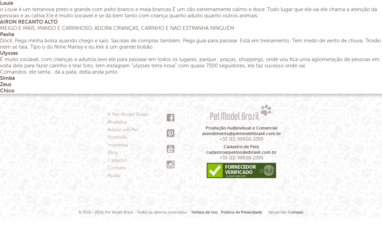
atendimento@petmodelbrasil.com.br (241, 133)
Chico (7, 90)
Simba (7, 78)
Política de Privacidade (241, 212)
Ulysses (9, 53)
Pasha (7, 34)
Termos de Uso (204, 212)
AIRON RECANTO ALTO (29, 22)
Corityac (296, 212)
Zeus (5, 84)
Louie (6, 3)
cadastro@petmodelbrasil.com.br (241, 152)
